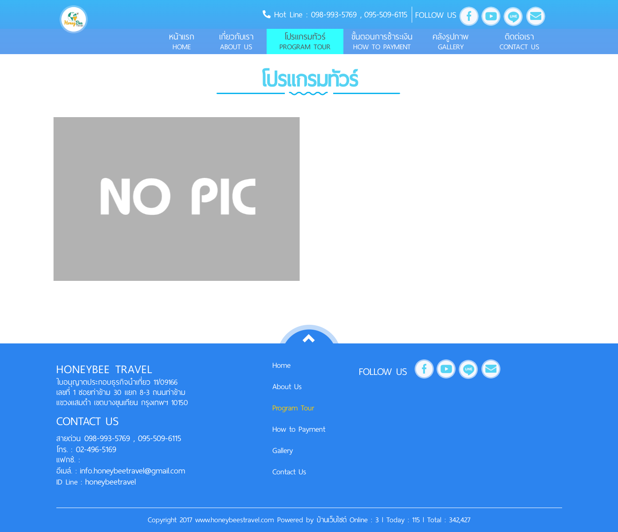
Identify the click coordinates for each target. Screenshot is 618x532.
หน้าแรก (181, 41)
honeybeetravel (110, 481)
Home (281, 365)
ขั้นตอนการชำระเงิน (381, 41)
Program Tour (293, 407)
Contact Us (289, 471)
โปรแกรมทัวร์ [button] (305, 41)
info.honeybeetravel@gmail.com (132, 470)
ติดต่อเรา (519, 41)
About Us (287, 386)
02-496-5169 (94, 449)
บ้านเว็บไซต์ (333, 519)
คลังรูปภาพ (450, 41)
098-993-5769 (335, 14)
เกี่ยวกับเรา (236, 41)
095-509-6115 (385, 14)
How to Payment (298, 429)
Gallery (282, 450)
